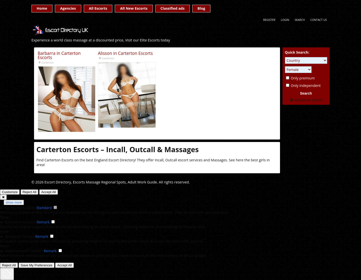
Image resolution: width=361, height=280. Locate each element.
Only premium (300, 78)
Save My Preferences (36, 265)
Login (285, 20)
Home (42, 8)
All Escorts (98, 8)
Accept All (48, 192)
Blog (201, 8)
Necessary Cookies (20, 207)
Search (300, 20)
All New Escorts (133, 8)
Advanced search (305, 100)
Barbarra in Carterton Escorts (59, 55)
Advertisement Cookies (23, 250)
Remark (43, 222)
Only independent (303, 85)
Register (269, 20)
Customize (10, 192)
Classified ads (172, 8)
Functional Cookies (20, 222)
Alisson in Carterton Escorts (125, 53)
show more (14, 202)
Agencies (68, 8)
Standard (44, 207)
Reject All (30, 192)
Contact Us (318, 20)
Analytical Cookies (19, 236)
